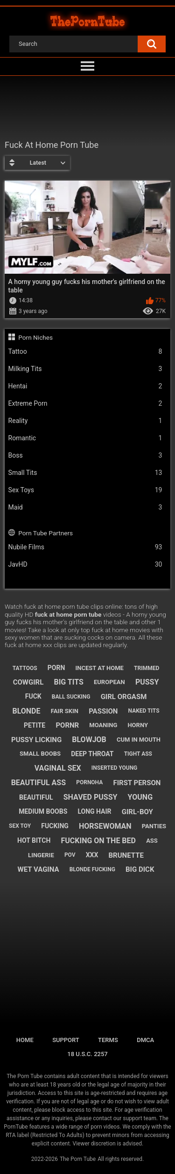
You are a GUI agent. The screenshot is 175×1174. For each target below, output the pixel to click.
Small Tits (85, 473)
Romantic (85, 438)
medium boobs (43, 811)
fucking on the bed (98, 840)
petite (34, 725)
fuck (33, 696)
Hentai (85, 386)
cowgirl (28, 682)
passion (103, 711)
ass (152, 840)
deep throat (92, 754)
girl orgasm (124, 697)
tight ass (138, 754)
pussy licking (36, 740)
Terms (108, 1039)
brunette (126, 855)
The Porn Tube (78, 1159)
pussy (147, 682)
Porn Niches (35, 337)
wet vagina (38, 869)
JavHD (85, 565)
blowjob (89, 739)
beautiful (36, 797)
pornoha (89, 782)
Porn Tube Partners (45, 533)
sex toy (20, 826)
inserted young (114, 768)
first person (137, 783)
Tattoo (85, 352)
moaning (103, 725)
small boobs (40, 753)
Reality (85, 421)
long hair (94, 811)
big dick (140, 869)
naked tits (144, 710)
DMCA (145, 1039)
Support (65, 1039)
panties (154, 826)
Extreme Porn (85, 404)
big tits (68, 682)
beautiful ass (38, 782)
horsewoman (105, 826)
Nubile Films (85, 547)
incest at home (99, 667)
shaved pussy (90, 797)
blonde (26, 711)
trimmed (146, 668)
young (140, 797)
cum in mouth (139, 739)
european (109, 681)
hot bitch (33, 840)
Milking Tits (85, 369)
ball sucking (71, 696)
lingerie (41, 855)
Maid (85, 507)
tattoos (25, 668)
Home (25, 1039)
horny (137, 725)
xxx (92, 855)
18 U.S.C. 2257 (87, 1053)
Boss (85, 455)
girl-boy (137, 812)
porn (56, 667)
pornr (67, 725)
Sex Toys (85, 490)
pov (70, 855)
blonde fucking (92, 869)
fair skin (64, 711)
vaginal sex (58, 768)
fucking (55, 826)
